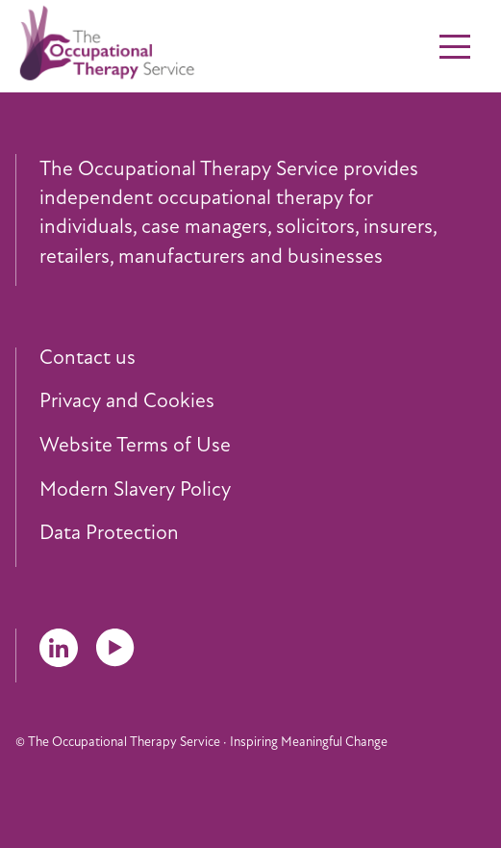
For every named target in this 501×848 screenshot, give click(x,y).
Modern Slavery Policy (135, 490)
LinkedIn (58, 648)
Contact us (87, 358)
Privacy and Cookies (126, 401)
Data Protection (109, 533)
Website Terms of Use (135, 445)
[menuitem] (262, 358)
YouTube (115, 648)
